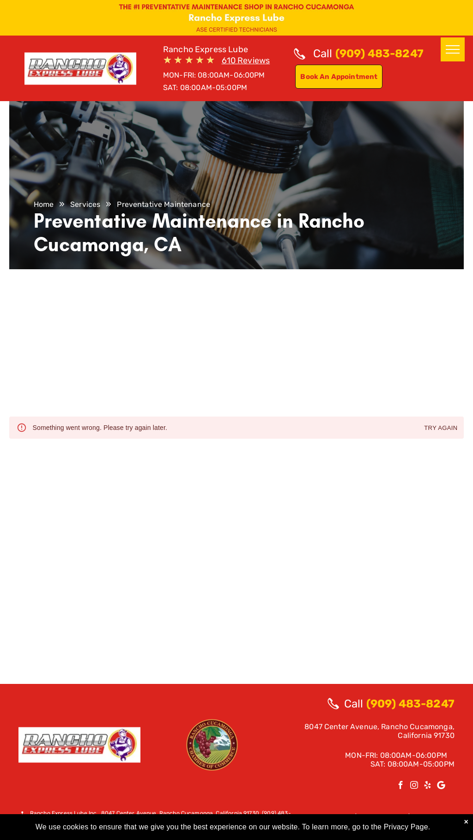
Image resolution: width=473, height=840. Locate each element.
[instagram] (414, 786)
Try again (441, 428)
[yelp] (427, 786)
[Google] (441, 786)
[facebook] (400, 786)
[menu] (453, 49)
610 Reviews (246, 60)
